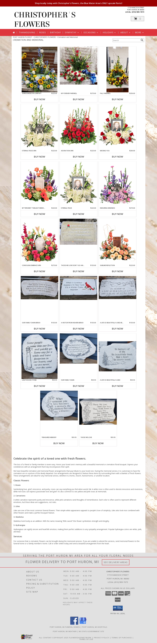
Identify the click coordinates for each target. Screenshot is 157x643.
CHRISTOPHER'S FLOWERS (45, 19)
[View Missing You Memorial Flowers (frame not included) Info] (117, 127)
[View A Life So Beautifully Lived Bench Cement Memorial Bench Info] (117, 287)
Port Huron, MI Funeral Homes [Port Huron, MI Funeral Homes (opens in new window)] (65, 627)
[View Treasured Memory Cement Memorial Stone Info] (59, 405)
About (125, 32)
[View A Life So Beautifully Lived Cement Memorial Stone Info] (117, 356)
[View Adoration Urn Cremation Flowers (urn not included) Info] (78, 127)
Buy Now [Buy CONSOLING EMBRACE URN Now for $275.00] (39, 271)
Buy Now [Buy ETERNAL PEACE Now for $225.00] (78, 214)
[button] (137, 18)
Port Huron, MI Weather (65, 631)
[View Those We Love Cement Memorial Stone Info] (98, 413)
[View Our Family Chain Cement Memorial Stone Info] (78, 348)
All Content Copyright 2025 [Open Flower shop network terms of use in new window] (53, 637)
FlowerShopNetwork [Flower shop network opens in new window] (80, 637)
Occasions (91, 32)
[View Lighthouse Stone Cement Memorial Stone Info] (39, 356)
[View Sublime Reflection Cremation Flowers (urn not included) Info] (117, 241)
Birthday (55, 32)
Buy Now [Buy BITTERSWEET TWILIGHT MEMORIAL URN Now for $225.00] (39, 214)
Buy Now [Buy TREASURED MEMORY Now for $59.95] (59, 443)
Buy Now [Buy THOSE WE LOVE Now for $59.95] (98, 443)
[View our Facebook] (74, 624)
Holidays (109, 32)
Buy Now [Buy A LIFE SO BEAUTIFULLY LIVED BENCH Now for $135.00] (117, 328)
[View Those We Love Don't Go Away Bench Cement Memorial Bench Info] (78, 232)
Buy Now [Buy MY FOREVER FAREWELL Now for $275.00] (78, 99)
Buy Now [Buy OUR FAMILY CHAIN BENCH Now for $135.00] (39, 328)
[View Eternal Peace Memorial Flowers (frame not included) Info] (78, 184)
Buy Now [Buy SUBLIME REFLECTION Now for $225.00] (117, 271)
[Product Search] (126, 40)
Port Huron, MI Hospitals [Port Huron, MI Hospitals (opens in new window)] (94, 627)
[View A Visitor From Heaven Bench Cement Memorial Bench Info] (78, 288)
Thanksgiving (27, 32)
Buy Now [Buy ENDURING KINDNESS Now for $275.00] (117, 214)
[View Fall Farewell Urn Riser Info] (117, 69)
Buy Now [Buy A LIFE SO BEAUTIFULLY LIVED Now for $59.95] (117, 386)
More (139, 32)
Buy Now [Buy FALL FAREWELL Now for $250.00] (117, 99)
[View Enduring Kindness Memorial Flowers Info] (117, 184)
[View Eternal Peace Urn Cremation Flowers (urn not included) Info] (39, 127)
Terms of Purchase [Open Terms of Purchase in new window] (122, 637)
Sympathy (72, 32)
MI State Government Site (91, 631)
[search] (142, 40)
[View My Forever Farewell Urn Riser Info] (78, 66)
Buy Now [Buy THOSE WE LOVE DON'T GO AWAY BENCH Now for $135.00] (78, 271)
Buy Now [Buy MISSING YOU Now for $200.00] (117, 156)
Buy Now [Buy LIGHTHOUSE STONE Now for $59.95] (39, 386)
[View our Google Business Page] (83, 624)
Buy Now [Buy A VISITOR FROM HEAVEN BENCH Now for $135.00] (78, 328)
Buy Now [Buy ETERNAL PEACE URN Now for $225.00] (39, 156)
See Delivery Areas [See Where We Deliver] (116, 562)
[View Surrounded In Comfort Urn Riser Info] (39, 69)
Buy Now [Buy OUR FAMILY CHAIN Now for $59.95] (78, 386)
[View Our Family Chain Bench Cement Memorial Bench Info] (39, 287)
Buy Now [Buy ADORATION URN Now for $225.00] (78, 156)
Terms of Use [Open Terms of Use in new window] (86, 639)
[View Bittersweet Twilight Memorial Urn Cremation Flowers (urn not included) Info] (39, 184)
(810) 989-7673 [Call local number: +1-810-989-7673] (138, 12)
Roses (42, 32)
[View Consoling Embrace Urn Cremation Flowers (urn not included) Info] (39, 241)
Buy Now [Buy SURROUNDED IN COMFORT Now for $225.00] (39, 99)
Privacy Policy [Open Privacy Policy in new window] (101, 637)
